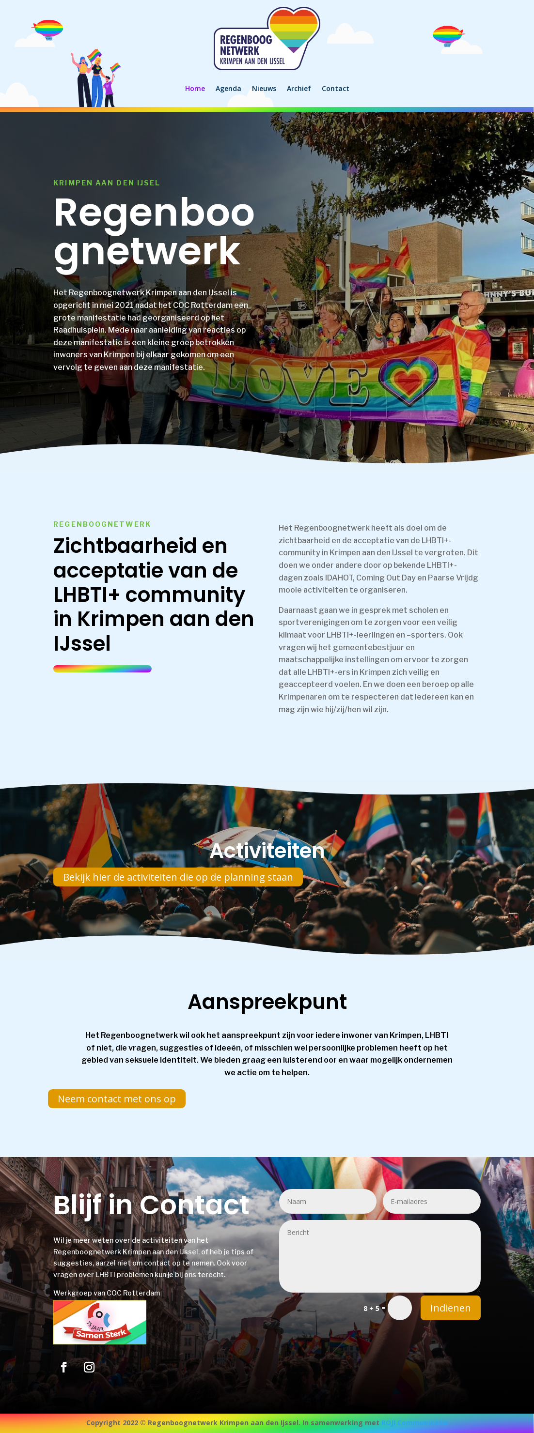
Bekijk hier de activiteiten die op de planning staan (178, 877)
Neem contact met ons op (117, 1098)
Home (195, 88)
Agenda (228, 88)
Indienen (450, 1307)
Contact (335, 88)
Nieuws (264, 88)
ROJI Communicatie (414, 1422)
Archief (299, 88)
